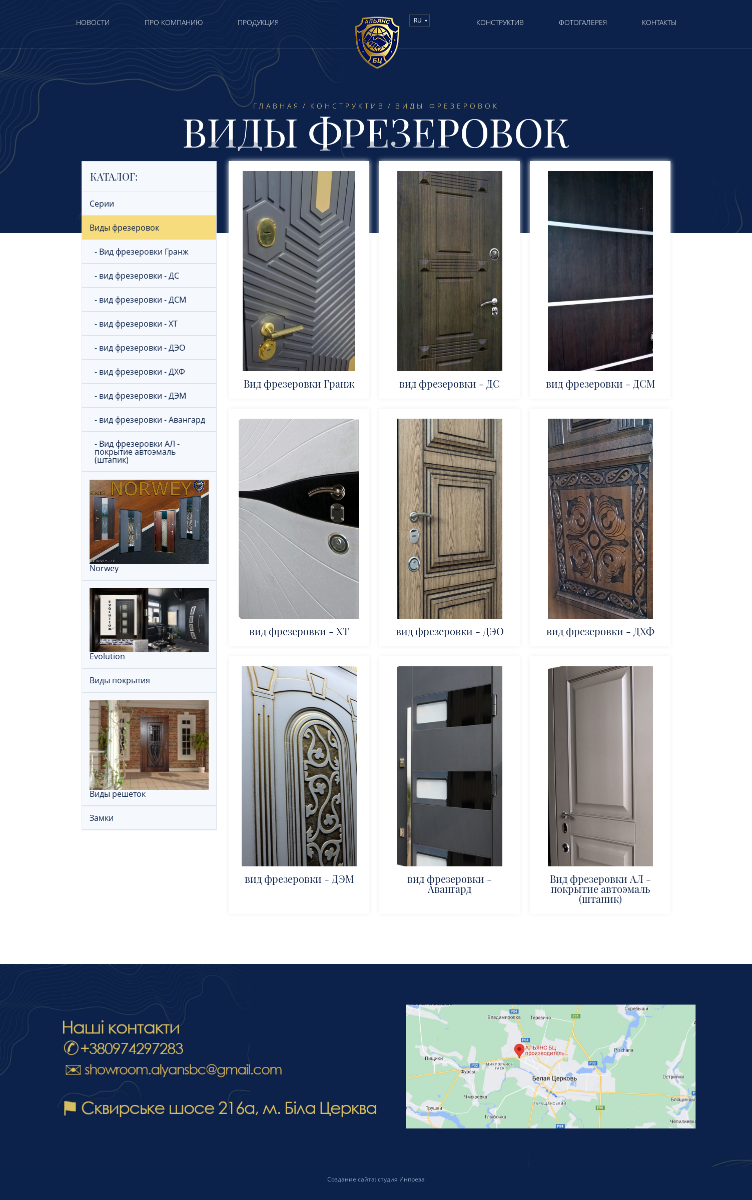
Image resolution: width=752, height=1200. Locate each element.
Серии (102, 203)
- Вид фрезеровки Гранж (142, 251)
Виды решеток (149, 790)
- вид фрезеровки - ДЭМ (140, 395)
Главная (276, 106)
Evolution (149, 653)
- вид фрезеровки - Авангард (150, 419)
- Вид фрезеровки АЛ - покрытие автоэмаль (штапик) (137, 451)
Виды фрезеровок (124, 227)
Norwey (149, 565)
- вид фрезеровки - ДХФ (140, 371)
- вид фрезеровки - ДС (137, 275)
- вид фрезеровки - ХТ (136, 323)
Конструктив (347, 106)
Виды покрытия (120, 680)
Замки (102, 817)
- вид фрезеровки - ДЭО (140, 347)
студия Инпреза (401, 1179)
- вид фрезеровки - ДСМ (140, 299)
